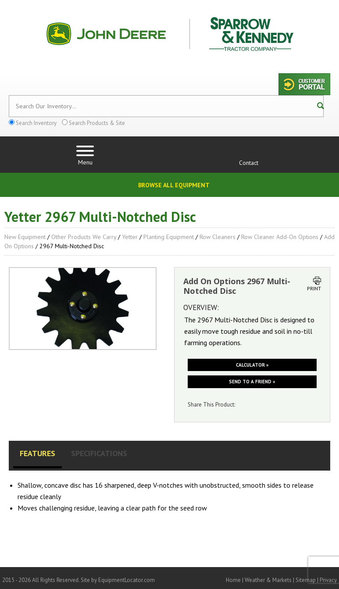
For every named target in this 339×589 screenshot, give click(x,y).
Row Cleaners (218, 237)
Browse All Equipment (174, 185)
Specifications (99, 453)
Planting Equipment (168, 237)
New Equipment (25, 237)
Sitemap (306, 580)
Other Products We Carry (83, 237)
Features (37, 453)
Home (233, 580)
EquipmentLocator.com (126, 580)
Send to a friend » (252, 381)
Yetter (130, 237)
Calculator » (252, 365)
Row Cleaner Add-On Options (279, 237)
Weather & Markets (268, 580)
